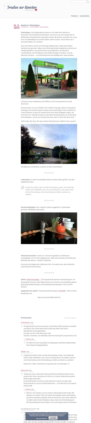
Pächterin (74, 16)
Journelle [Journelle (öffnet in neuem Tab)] (62, 290)
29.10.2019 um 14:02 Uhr (27, 371)
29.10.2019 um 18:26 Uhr (27, 410)
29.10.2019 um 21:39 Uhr (30, 340)
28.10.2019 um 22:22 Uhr (27, 323)
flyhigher (23, 351)
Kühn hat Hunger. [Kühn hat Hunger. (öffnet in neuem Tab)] (33, 279)
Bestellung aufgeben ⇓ (70, 317)
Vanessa (28, 339)
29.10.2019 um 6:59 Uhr (27, 352)
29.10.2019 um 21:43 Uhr (30, 390)
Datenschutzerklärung (41, 418)
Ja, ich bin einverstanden (53, 418)
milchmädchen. (25, 322)
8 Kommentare (24, 27)
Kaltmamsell (25, 370)
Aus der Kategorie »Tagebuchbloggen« (39, 27)
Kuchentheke (84, 16)
